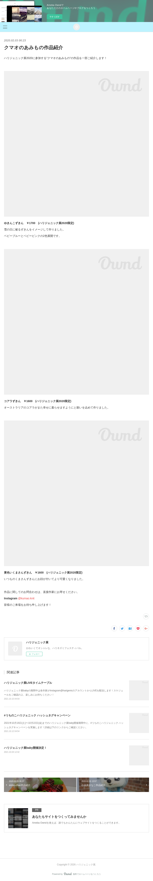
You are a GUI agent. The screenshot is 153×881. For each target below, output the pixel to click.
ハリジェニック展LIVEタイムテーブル (28, 682)
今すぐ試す (55, 17)
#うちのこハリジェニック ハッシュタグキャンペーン (37, 715)
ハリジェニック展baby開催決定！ (25, 747)
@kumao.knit (26, 598)
